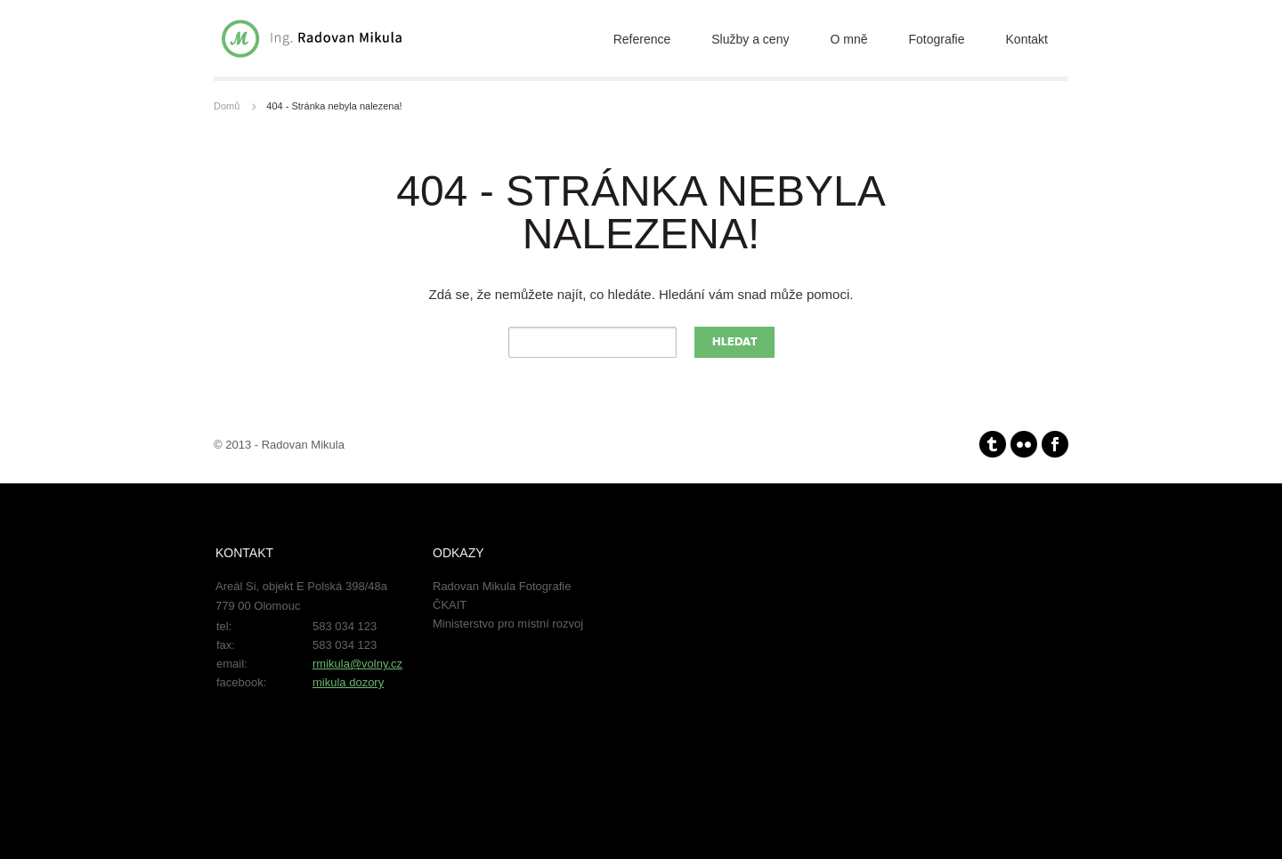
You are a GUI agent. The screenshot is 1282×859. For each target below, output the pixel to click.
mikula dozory (348, 682)
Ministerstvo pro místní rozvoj (508, 623)
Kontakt (1027, 39)
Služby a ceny (750, 39)
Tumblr (992, 444)
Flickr (1023, 444)
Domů (226, 106)
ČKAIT (450, 605)
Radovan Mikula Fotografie (502, 586)
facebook (1055, 444)
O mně (848, 39)
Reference (642, 39)
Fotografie (936, 39)
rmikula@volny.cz (357, 663)
